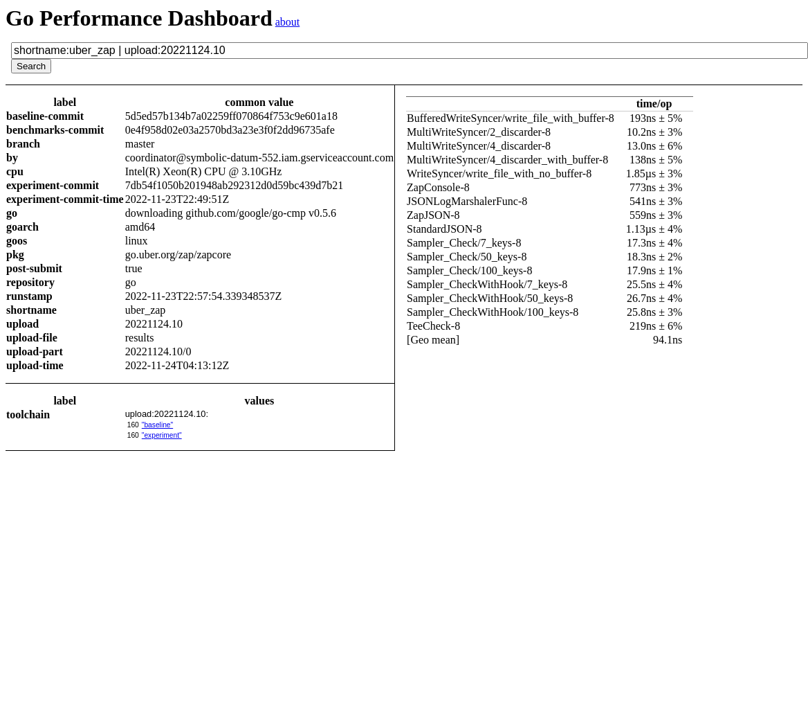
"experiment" (162, 435)
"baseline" (157, 425)
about (287, 22)
